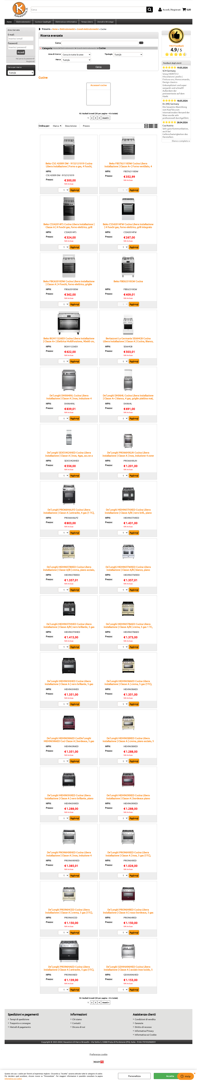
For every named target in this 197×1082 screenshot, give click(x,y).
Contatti (76, 1024)
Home (9, 22)
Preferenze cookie (98, 1056)
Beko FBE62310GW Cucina (128, 282)
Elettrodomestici (23, 22)
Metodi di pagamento (20, 1028)
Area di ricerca (54, 55)
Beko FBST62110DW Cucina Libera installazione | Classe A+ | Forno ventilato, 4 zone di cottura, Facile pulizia (128, 167)
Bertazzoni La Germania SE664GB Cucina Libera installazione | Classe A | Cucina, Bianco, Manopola (128, 342)
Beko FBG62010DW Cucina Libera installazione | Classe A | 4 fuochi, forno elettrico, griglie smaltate (68, 285)
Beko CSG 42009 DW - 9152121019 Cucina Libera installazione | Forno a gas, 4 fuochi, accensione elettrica (69, 167)
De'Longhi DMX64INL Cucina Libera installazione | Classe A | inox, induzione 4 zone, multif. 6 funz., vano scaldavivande (69, 400)
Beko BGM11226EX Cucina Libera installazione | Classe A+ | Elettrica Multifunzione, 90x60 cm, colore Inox (68, 342)
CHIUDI (194, 1073)
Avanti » (105, 119)
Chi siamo (77, 1021)
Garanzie (139, 1024)
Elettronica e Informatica (65, 22)
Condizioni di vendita (145, 1021)
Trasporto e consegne (20, 1024)
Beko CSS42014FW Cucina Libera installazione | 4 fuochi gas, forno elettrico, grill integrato (128, 227)
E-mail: (11, 36)
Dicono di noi (78, 1028)
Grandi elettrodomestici (86, 50)
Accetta (170, 1076)
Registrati (30, 63)
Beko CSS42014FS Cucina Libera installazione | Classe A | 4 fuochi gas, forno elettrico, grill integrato (68, 228)
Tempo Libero (86, 22)
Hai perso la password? (25, 60)
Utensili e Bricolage (105, 22)
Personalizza (134, 1076)
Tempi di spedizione (19, 1021)
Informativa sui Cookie (13, 1078)
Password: (13, 45)
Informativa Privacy (144, 1032)
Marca (58, 61)
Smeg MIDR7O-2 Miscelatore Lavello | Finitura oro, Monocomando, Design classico (176, 79)
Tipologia (108, 55)
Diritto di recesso (143, 1028)
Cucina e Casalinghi (43, 22)
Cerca (58, 44)
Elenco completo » (181, 142)
